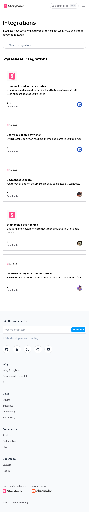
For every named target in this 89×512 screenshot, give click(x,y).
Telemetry (9, 417)
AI (4, 382)
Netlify (24, 502)
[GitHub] (6, 349)
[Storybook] (38, 349)
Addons (7, 435)
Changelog (9, 411)
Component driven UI (15, 376)
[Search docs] (64, 6)
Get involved (10, 441)
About (6, 470)
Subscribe (78, 329)
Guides (6, 400)
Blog (5, 447)
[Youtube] (48, 349)
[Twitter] (27, 349)
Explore (7, 465)
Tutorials (8, 406)
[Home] (13, 6)
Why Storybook (12, 370)
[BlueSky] (17, 349)
